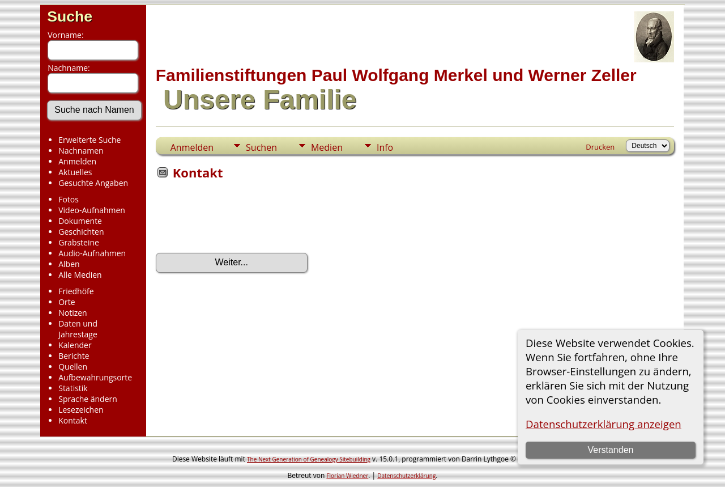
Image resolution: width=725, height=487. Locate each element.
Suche (69, 16)
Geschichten (81, 231)
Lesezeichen (80, 409)
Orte (66, 302)
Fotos (68, 199)
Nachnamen (80, 150)
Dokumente (80, 220)
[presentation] (242, 220)
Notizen (72, 312)
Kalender (74, 345)
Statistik (73, 388)
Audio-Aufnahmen (92, 253)
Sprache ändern (87, 398)
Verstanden (610, 450)
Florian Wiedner (347, 476)
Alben (68, 264)
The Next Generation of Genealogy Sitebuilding (308, 459)
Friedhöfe (76, 291)
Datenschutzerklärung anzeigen (603, 424)
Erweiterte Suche (89, 139)
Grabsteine (78, 242)
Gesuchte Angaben (93, 182)
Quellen (72, 366)
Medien (327, 147)
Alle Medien (79, 274)
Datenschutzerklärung (406, 476)
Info (385, 147)
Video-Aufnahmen (91, 210)
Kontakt (72, 420)
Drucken (600, 147)
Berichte (73, 355)
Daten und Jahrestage (77, 329)
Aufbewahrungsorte (95, 377)
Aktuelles (75, 172)
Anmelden (77, 161)
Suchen (261, 147)
